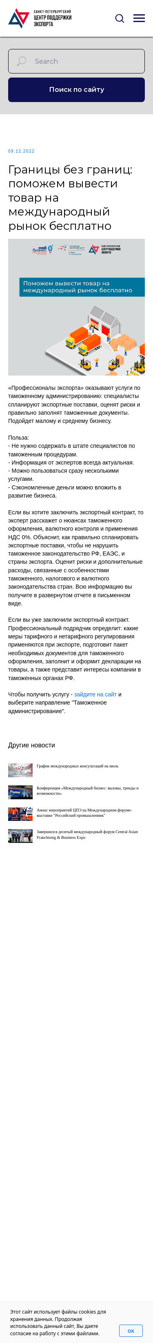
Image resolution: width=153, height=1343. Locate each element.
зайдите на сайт (95, 694)
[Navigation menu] (139, 18)
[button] (119, 18)
